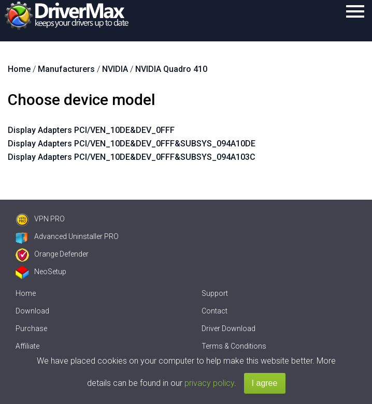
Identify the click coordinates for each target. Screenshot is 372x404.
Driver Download (228, 328)
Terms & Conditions (234, 346)
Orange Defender (52, 254)
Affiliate (27, 346)
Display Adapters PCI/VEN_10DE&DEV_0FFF (91, 130)
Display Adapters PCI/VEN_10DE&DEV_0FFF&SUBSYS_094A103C (131, 157)
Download (32, 311)
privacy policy (209, 383)
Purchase (31, 328)
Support (215, 293)
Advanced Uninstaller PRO (67, 236)
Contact (214, 311)
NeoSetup (41, 271)
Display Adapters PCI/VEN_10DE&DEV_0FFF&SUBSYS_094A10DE (131, 143)
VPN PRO (40, 218)
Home (26, 293)
